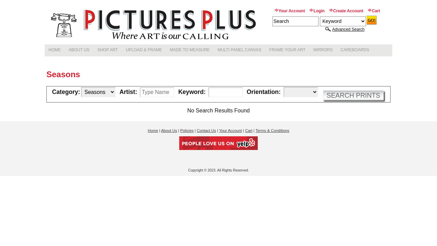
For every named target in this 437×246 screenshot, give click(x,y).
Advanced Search (348, 29)
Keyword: (192, 92)
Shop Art (107, 49)
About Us (79, 49)
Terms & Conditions (273, 130)
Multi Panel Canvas (239, 49)
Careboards (355, 49)
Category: (66, 92)
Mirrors (323, 49)
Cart (376, 11)
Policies (187, 130)
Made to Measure (190, 49)
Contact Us (206, 130)
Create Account (348, 11)
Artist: (128, 92)
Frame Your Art (287, 49)
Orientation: (264, 92)
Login (319, 11)
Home (54, 49)
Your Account (292, 11)
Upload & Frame (144, 49)
